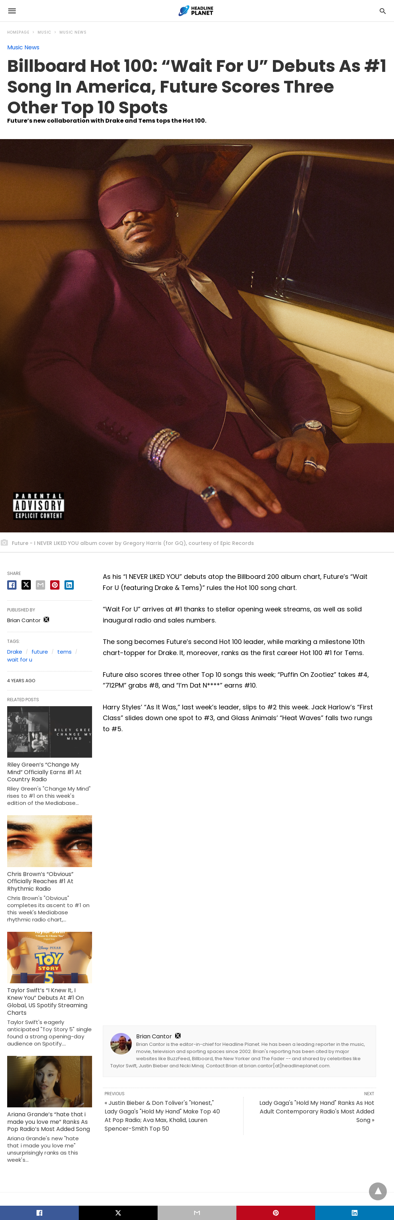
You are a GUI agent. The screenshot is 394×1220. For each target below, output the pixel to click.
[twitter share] (26, 585)
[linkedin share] (69, 585)
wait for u (19, 659)
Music (44, 32)
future (40, 651)
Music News (73, 32)
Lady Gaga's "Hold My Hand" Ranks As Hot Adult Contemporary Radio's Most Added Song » (316, 1111)
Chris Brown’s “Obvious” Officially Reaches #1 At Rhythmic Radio (40, 881)
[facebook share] (11, 585)
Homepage (18, 32)
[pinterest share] (54, 585)
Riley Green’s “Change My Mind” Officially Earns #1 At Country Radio (44, 772)
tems (64, 651)
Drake (14, 651)
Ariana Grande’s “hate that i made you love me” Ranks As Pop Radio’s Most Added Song (48, 1121)
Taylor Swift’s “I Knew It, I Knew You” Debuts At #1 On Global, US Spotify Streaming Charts (47, 1001)
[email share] (40, 585)
